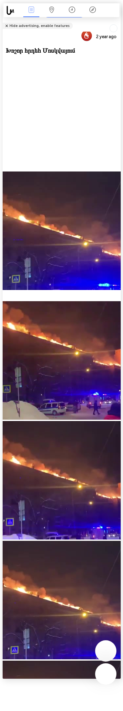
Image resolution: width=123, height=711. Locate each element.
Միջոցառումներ (31, 10)
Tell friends (118, 21)
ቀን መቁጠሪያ (72, 10)
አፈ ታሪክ (92, 10)
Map (52, 10)
